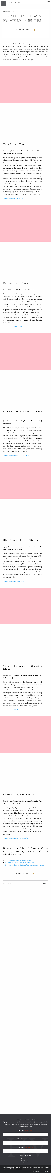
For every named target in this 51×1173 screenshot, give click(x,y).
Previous (8, 884)
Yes (27, 1159)
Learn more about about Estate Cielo (15, 838)
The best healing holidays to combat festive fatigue (19, 863)
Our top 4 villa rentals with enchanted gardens (18, 860)
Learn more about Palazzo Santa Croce (16, 455)
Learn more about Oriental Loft (13, 327)
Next (44, 884)
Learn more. (19, 1169)
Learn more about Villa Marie (13, 198)
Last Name (25, 1147)
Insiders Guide (18, 26)
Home (5, 11)
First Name (25, 1139)
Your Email (25, 1130)
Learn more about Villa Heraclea (13, 710)
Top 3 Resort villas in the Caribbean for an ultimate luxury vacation (24, 865)
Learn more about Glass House (13, 581)
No (27, 1161)
